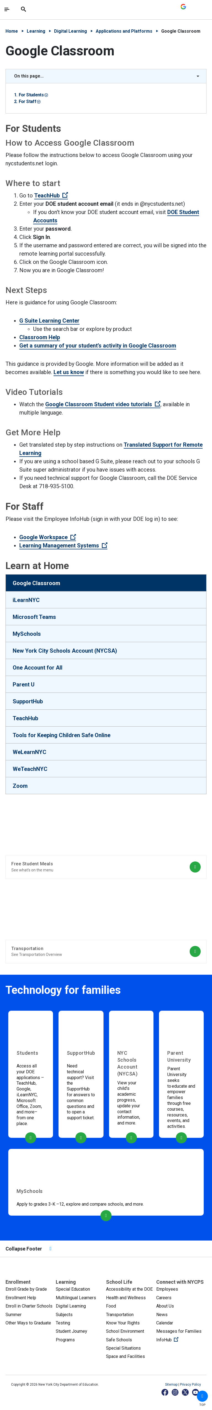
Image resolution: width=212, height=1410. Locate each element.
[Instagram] (175, 1392)
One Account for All (37, 667)
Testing (63, 1323)
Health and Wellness (126, 1297)
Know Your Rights (123, 1323)
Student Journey (71, 1331)
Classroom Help (39, 337)
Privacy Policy (190, 1384)
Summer (14, 1314)
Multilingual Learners (76, 1297)
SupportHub (28, 701)
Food (111, 1306)
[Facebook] (165, 1392)
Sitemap (171, 1384)
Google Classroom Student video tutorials (102, 404)
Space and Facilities (125, 1356)
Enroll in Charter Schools (29, 1306)
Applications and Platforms (124, 31)
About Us (165, 1306)
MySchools (27, 634)
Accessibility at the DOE (129, 1289)
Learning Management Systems (63, 545)
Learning (36, 31)
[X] (185, 1392)
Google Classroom (36, 583)
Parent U (24, 684)
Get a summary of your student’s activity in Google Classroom (97, 345)
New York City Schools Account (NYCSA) (65, 650)
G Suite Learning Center (49, 320)
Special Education (73, 1289)
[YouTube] (196, 1392)
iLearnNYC (26, 600)
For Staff (30, 101)
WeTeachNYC (30, 769)
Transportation (120, 1314)
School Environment (125, 1331)
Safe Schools (119, 1339)
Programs (65, 1339)
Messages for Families (179, 1331)
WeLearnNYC (29, 752)
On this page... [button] (29, 76)
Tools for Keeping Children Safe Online (61, 735)
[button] (202, 1396)
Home (12, 31)
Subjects (64, 1314)
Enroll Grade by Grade (26, 1289)
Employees (167, 1289)
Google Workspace (47, 537)
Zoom (20, 786)
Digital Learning (70, 31)
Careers (163, 1297)
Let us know (69, 372)
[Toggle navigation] (7, 9)
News (162, 1314)
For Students (33, 94)
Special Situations (123, 1348)
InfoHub (181, 1339)
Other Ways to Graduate (28, 1323)
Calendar (164, 1323)
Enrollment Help (21, 1297)
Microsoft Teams (34, 617)
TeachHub (51, 195)
